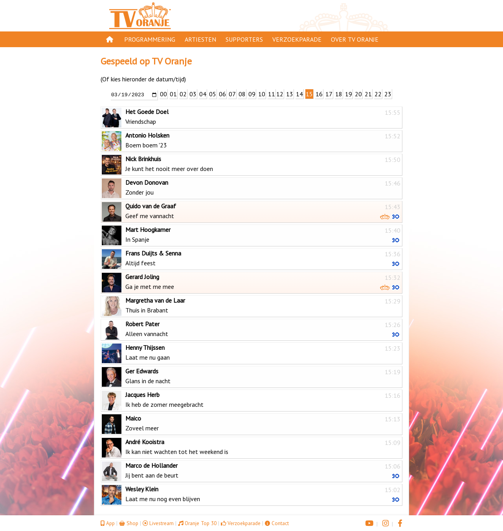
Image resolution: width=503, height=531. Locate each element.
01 (173, 94)
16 (319, 94)
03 (192, 94)
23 (387, 94)
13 (289, 94)
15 (309, 94)
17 (328, 94)
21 (368, 94)
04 (202, 94)
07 (232, 94)
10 (261, 94)
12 (279, 94)
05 (212, 94)
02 (183, 94)
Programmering (149, 39)
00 (163, 94)
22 (378, 94)
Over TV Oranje (354, 39)
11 (271, 94)
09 (251, 94)
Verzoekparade (296, 39)
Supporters (244, 39)
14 (299, 94)
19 (348, 94)
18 (338, 94)
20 (358, 94)
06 (222, 94)
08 (242, 94)
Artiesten (200, 39)
